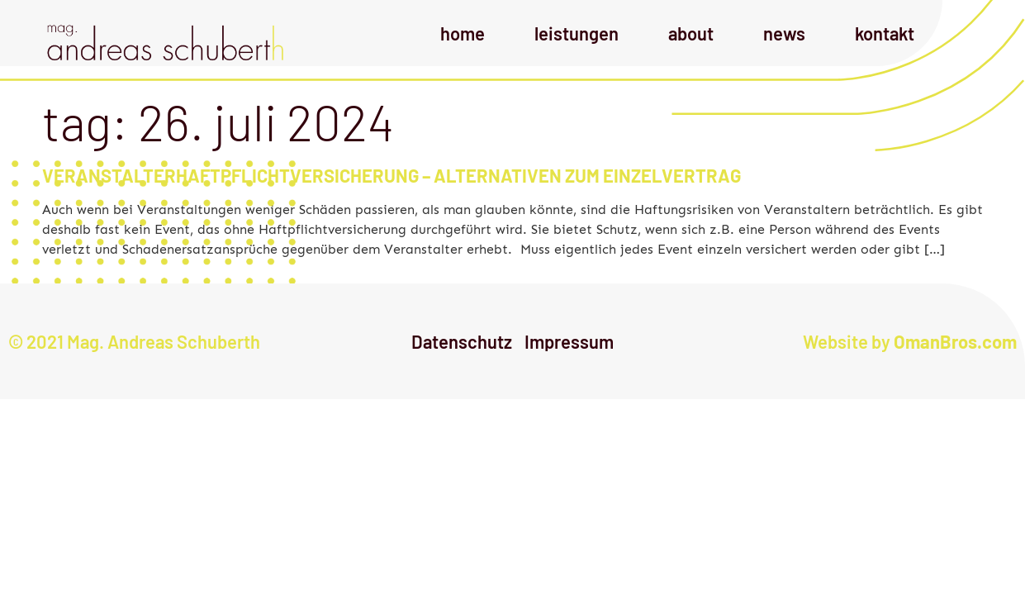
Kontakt (884, 33)
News (784, 33)
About (691, 33)
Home (462, 33)
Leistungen (576, 33)
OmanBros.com (955, 341)
